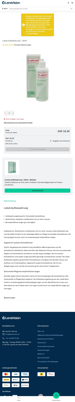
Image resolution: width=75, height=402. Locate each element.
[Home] (19, 398)
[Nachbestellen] (56, 395)
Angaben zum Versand (59, 141)
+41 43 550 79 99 (10, 338)
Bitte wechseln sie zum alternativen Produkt (18, 123)
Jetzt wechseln (37, 190)
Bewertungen (9, 298)
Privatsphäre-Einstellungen (48, 361)
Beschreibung (10, 201)
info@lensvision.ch (10, 334)
